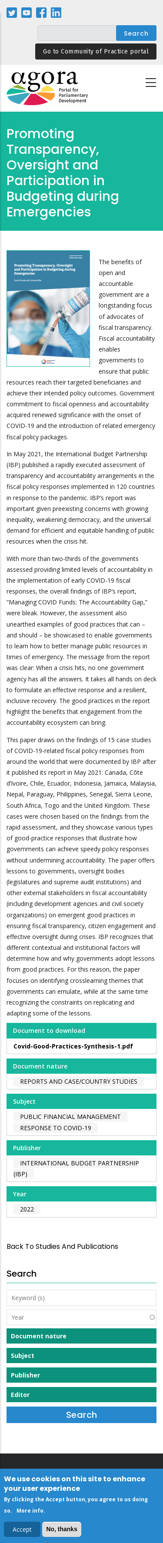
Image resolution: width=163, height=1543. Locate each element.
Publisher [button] (25, 1375)
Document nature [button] (39, 1336)
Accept (22, 1531)
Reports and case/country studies (78, 1081)
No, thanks (61, 1531)
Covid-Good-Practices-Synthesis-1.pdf (73, 1046)
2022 (27, 1209)
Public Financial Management (70, 1116)
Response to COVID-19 (55, 1128)
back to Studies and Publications (62, 1246)
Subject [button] (22, 1355)
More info (30, 1512)
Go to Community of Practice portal (96, 51)
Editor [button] (20, 1394)
